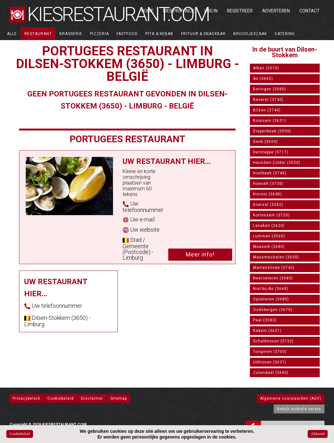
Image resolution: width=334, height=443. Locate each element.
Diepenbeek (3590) (272, 131)
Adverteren (276, 10)
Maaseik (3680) (269, 246)
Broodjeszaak (250, 34)
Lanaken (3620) (269, 225)
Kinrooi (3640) (267, 194)
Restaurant (38, 34)
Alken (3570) (266, 68)
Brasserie (70, 34)
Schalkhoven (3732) (273, 341)
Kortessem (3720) (271, 215)
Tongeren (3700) (270, 351)
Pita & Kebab (159, 34)
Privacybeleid (26, 398)
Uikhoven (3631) (269, 362)
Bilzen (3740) (267, 110)
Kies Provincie (179, 10)
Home (147, 10)
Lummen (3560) (269, 236)
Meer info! (200, 254)
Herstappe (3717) (270, 152)
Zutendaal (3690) (271, 372)
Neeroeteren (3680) (273, 278)
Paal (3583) (265, 320)
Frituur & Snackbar (203, 34)
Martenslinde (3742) (274, 267)
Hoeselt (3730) (268, 183)
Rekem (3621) (267, 330)
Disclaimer (92, 398)
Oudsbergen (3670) (272, 309)
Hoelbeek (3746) (269, 173)
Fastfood (127, 34)
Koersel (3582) (268, 204)
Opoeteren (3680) (271, 299)
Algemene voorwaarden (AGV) (290, 398)
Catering (285, 34)
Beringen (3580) (269, 89)
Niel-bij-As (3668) (270, 288)
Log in (210, 10)
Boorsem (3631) (269, 120)
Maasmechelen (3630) (276, 257)
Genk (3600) (265, 141)
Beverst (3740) (268, 99)
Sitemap (118, 398)
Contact (309, 10)
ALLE (12, 34)
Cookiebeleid (60, 398)
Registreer (240, 10)
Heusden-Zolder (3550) (276, 162)
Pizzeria (99, 34)
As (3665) (263, 78)
